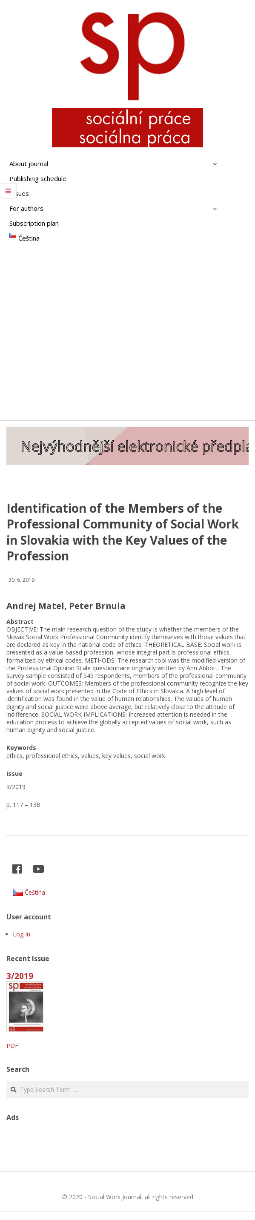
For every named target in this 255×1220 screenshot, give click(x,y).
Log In (21, 934)
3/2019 (19, 975)
